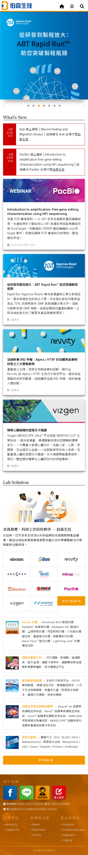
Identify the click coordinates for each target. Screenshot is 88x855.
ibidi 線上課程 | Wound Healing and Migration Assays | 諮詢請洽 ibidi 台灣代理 (50, 134)
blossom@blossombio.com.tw (37, 809)
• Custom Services (73, 829)
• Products (67, 824)
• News (35, 824)
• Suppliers (68, 835)
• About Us (10, 824)
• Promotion (38, 829)
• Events (35, 835)
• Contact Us (11, 829)
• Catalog (66, 840)
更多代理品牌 (71, 601)
